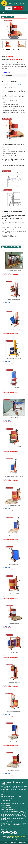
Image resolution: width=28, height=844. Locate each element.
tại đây (6, 213)
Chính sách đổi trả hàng (6, 807)
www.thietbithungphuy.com (11, 238)
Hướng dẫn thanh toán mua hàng (8, 809)
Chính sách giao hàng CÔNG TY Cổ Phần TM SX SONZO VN (13, 803)
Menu (4, 12)
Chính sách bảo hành (5, 805)
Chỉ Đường (22, 842)
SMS (13, 842)
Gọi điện (5, 842)
